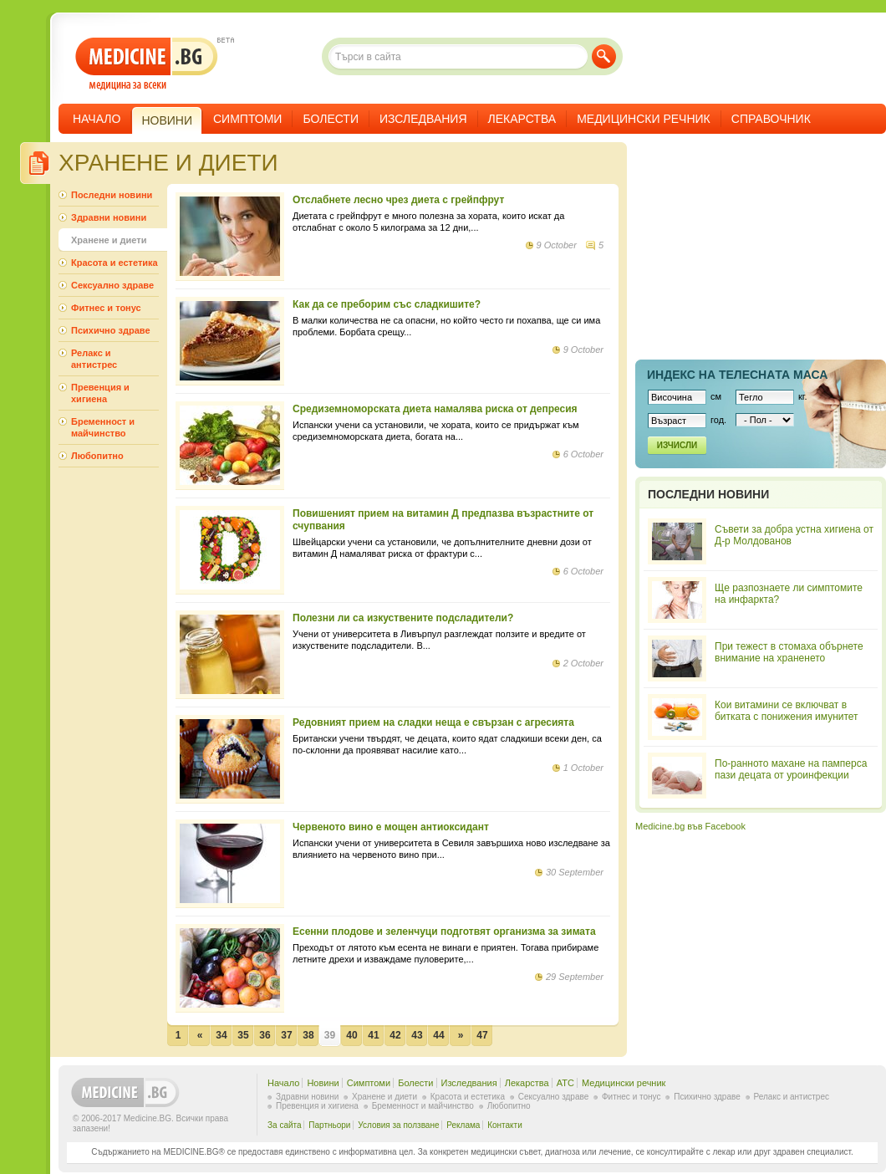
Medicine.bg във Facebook (690, 826)
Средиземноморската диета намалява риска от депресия (435, 409)
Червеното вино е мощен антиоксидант (391, 827)
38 (308, 1035)
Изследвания (423, 118)
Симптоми (247, 118)
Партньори (329, 1125)
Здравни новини (108, 217)
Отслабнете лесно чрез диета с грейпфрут (398, 200)
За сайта (284, 1125)
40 (351, 1035)
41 (373, 1035)
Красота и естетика (114, 263)
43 (416, 1035)
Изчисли (677, 445)
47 (481, 1035)
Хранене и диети (108, 240)
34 (221, 1035)
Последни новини (111, 195)
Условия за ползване (398, 1125)
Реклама (463, 1125)
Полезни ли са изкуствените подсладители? (403, 618)
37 (286, 1035)
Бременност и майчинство (103, 427)
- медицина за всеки (146, 64)
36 (264, 1035)
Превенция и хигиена (100, 393)
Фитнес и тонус (106, 308)
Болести (331, 118)
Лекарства (522, 118)
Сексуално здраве (112, 285)
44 (438, 1035)
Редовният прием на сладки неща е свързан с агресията (433, 722)
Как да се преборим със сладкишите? (387, 304)
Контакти (504, 1125)
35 (242, 1035)
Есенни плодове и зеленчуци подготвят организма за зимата (444, 931)
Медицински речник (643, 118)
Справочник (771, 118)
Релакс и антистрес (94, 359)
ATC (565, 1083)
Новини (323, 1083)
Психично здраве (110, 330)
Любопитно (97, 456)
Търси (604, 56)
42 (395, 1035)
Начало (96, 118)
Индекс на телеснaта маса (737, 374)
